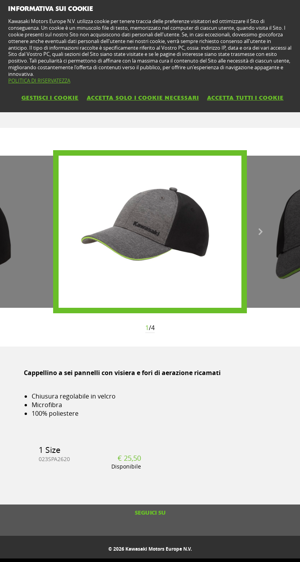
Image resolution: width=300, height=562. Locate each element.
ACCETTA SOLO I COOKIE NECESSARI (143, 97)
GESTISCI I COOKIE (50, 97)
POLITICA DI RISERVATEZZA (39, 80)
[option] (150, 232)
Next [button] (260, 232)
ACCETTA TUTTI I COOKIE (245, 97)
